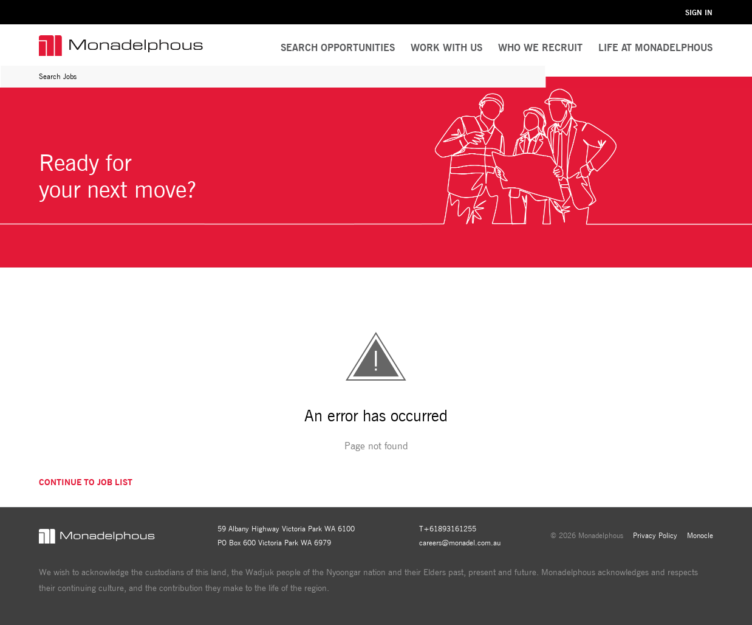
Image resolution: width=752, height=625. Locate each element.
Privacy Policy (655, 535)
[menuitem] (446, 48)
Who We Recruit (540, 48)
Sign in (699, 12)
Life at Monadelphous (655, 48)
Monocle (700, 535)
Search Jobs (58, 76)
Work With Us (446, 48)
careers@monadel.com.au (460, 542)
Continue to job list (85, 482)
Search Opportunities (338, 48)
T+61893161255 (447, 528)
